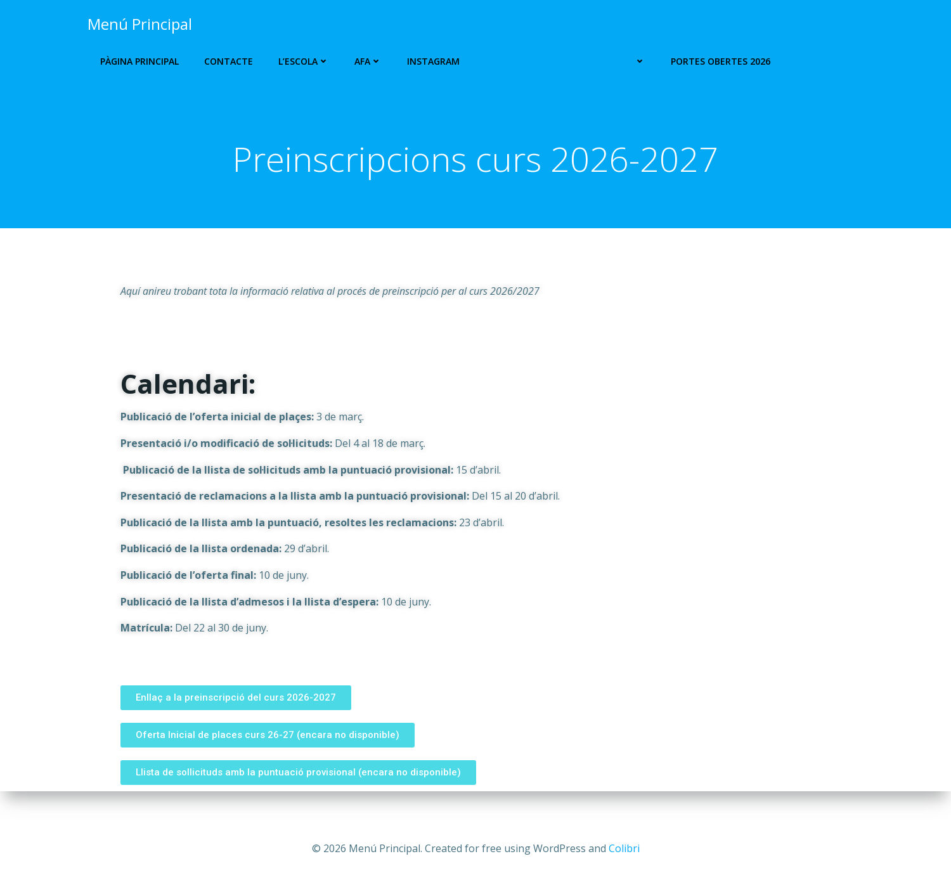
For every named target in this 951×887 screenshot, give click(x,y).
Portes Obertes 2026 (718, 61)
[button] (235, 719)
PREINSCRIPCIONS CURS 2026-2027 (562, 61)
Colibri (624, 849)
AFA (365, 61)
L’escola (301, 61)
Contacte (226, 61)
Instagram (430, 61)
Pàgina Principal (137, 61)
